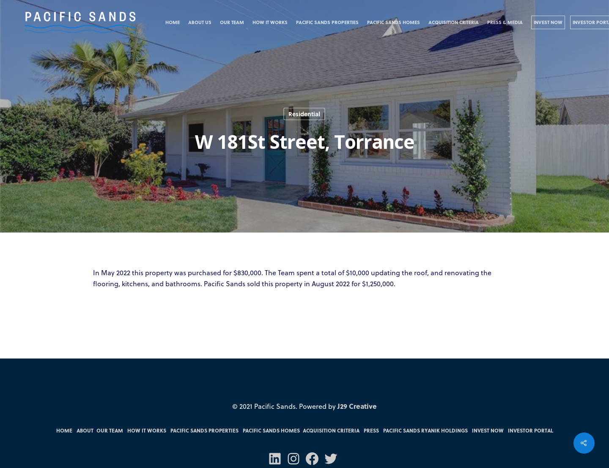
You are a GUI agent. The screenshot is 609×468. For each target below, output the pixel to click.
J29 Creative (357, 406)
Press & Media (505, 22)
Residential (304, 113)
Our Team (232, 22)
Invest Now (548, 22)
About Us (199, 22)
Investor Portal (530, 430)
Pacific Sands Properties (327, 22)
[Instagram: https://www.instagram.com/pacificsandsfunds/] (293, 458)
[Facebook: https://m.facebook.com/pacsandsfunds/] (312, 458)
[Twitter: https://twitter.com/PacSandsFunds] (330, 458)
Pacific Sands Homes (393, 22)
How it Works (270, 22)
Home (172, 22)
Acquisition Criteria (453, 22)
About (85, 430)
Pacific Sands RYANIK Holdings (425, 430)
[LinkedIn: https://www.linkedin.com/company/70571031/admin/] (275, 458)
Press (371, 430)
